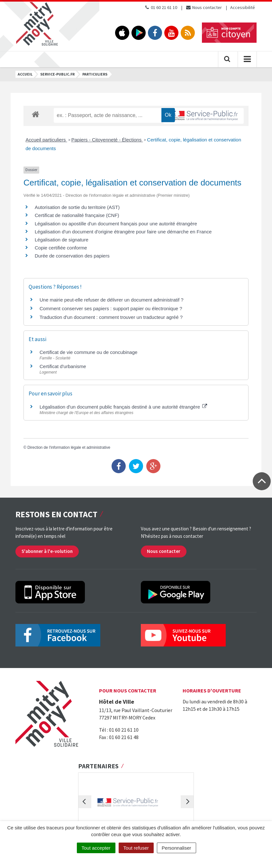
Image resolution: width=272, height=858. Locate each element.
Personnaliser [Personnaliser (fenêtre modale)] (176, 848)
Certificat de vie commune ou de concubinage (88, 352)
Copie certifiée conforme (61, 247)
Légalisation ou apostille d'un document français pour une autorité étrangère (116, 223)
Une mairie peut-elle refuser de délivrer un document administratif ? (112, 300)
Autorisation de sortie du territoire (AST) (77, 207)
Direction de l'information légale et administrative (68, 447)
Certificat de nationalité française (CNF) (77, 215)
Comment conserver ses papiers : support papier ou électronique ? (111, 308)
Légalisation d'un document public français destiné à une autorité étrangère (123, 407)
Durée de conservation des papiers (72, 255)
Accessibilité (242, 7)
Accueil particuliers (46, 139)
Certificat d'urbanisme (63, 366)
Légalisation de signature (61, 239)
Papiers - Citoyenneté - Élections (107, 139)
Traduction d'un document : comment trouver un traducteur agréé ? (111, 317)
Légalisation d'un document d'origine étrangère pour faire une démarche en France (123, 231)
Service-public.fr (57, 74)
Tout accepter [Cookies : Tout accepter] (96, 848)
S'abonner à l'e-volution (47, 551)
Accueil (25, 74)
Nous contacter (204, 7)
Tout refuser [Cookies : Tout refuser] (136, 848)
